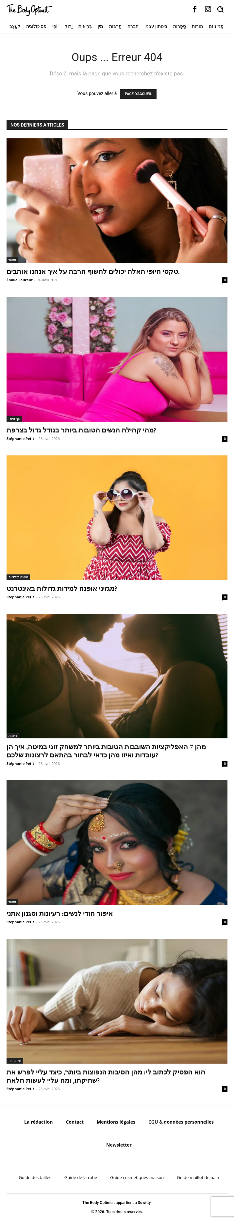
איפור (12, 260)
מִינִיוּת (12, 735)
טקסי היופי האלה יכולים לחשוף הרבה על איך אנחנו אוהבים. (93, 271)
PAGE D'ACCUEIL (138, 94)
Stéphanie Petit (20, 438)
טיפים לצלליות (18, 577)
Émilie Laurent (20, 279)
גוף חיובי (14, 418)
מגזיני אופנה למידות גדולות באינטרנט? (62, 588)
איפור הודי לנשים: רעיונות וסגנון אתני (60, 913)
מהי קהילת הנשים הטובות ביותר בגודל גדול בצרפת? (81, 430)
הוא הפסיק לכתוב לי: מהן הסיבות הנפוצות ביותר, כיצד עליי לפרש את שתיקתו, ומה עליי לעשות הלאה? (106, 1076)
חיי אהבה (14, 1060)
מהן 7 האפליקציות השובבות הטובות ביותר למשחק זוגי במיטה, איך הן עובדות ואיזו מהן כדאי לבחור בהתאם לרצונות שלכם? (106, 750)
